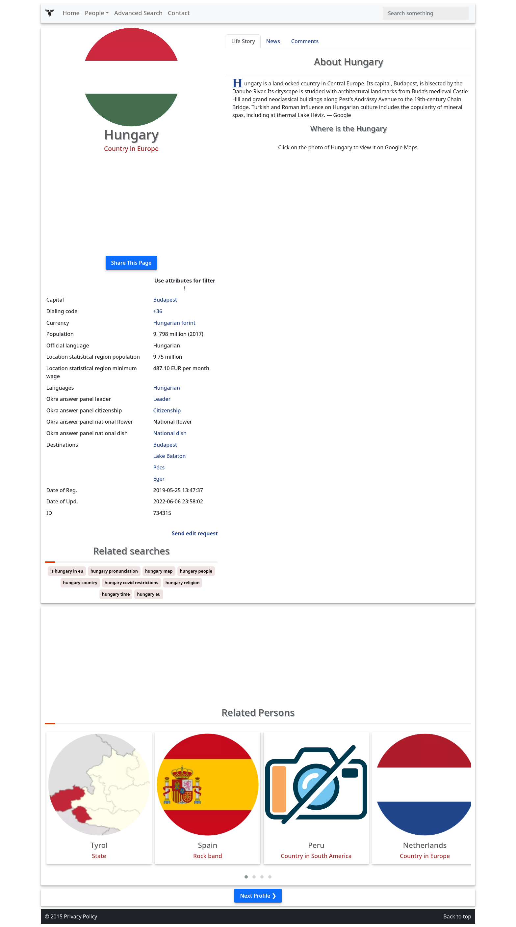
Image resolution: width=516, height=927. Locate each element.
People (94, 13)
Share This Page (131, 262)
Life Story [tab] (243, 41)
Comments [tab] (305, 41)
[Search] (426, 13)
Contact (179, 13)
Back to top (457, 916)
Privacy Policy (80, 916)
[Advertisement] (131, 204)
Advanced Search (138, 13)
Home (71, 13)
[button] (246, 877)
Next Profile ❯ (258, 895)
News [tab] (273, 41)
